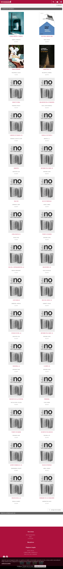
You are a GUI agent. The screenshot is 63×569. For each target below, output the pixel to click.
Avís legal (30, 550)
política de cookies (6, 563)
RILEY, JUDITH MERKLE (47, 105)
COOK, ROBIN (47, 402)
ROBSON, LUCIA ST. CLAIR (16, 138)
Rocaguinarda (30, 535)
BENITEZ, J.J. (47, 138)
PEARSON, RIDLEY (16, 105)
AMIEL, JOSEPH (46, 468)
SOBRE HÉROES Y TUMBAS (16, 36)
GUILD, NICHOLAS (47, 270)
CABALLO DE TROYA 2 (46, 135)
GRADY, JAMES (46, 204)
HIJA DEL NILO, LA (16, 498)
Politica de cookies (30, 554)
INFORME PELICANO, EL (47, 168)
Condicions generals (31, 552)
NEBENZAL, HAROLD (16, 303)
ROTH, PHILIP (47, 39)
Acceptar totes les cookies (40, 566)
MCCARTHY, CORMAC (47, 72)
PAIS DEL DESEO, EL (47, 300)
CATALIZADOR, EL (16, 234)
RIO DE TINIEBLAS (46, 201)
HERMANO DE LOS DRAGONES (46, 498)
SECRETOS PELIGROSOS (47, 432)
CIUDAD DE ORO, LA (16, 333)
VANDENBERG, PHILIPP (16, 468)
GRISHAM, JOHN (46, 171)
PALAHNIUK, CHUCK (16, 72)
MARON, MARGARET (16, 270)
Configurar (19, 566)
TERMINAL (47, 399)
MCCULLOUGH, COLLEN (16, 402)
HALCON (16, 201)
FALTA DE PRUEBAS (47, 465)
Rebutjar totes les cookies (28, 566)
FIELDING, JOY (47, 435)
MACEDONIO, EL (47, 267)
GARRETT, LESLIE (47, 303)
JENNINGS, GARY (16, 204)
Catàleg (30, 538)
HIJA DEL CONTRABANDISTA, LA (16, 267)
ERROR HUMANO (16, 69)
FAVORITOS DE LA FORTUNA (16, 399)
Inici (30, 537)
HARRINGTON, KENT (46, 501)
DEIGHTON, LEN (16, 171)
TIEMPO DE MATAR (47, 234)
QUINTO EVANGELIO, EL (16, 465)
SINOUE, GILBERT (16, 501)
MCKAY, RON (16, 237)
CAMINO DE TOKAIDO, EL (16, 135)
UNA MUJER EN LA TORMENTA (46, 102)
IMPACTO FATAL (16, 102)
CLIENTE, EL (47, 366)
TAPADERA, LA (16, 366)
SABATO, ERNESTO (16, 39)
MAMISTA (16, 168)
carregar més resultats (56, 509)
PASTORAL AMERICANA (47, 36)
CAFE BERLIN (16, 300)
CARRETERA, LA (47, 69)
